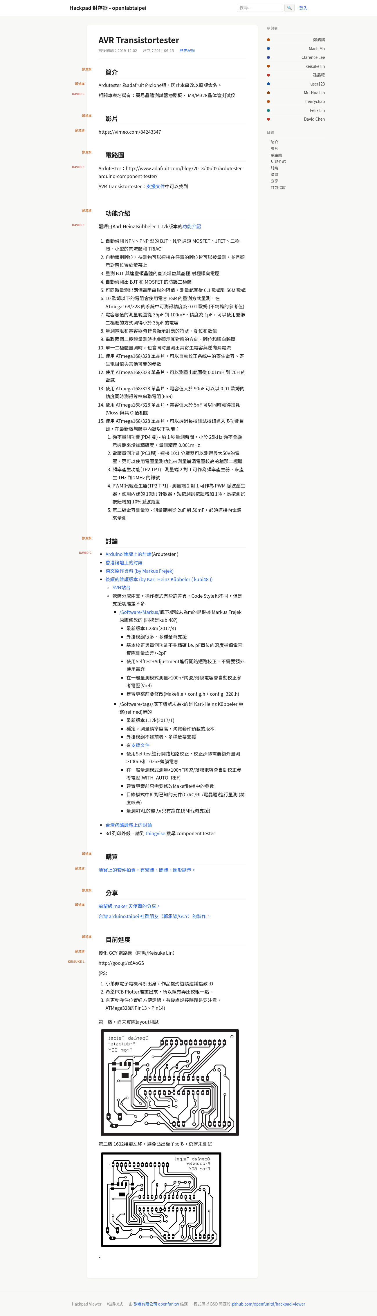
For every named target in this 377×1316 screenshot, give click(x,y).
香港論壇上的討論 (124, 562)
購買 (274, 174)
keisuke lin (315, 66)
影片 (274, 148)
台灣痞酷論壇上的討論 (129, 824)
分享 (274, 181)
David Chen (314, 119)
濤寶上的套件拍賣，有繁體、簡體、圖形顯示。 (147, 869)
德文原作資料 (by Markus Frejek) (140, 570)
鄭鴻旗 (319, 39)
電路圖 (276, 155)
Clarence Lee (313, 57)
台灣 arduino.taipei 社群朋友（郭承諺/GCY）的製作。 (155, 916)
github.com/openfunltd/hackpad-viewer (268, 1304)
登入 (303, 8)
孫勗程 (319, 75)
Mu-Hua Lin (314, 92)
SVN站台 (122, 587)
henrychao (315, 101)
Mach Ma (317, 48)
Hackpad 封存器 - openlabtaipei (108, 7)
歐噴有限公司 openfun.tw (156, 1304)
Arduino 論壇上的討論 (129, 553)
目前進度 (278, 187)
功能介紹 (192, 226)
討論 (274, 168)
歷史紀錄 (187, 50)
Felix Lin (317, 110)
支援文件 (155, 186)
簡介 (274, 142)
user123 (317, 84)
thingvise (155, 833)
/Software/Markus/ (140, 611)
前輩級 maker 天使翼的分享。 (130, 905)
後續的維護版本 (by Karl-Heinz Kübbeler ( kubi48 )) (159, 579)
